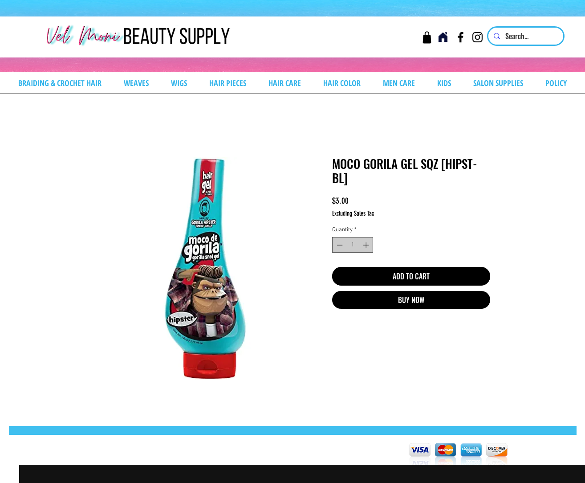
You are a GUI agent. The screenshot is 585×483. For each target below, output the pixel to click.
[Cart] (427, 37)
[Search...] (524, 36)
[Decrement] (338, 245)
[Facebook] (460, 37)
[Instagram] (477, 37)
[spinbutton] (353, 245)
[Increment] (367, 245)
